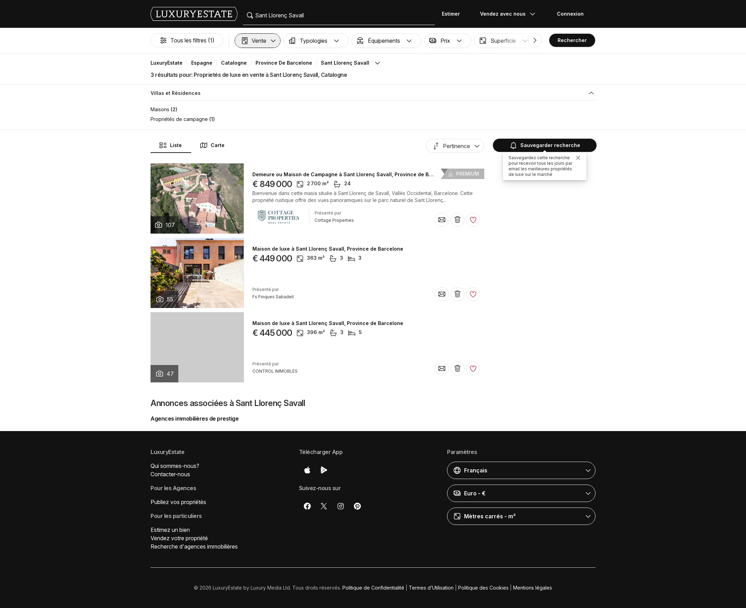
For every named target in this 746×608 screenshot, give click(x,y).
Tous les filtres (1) (186, 40)
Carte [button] (212, 145)
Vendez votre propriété (179, 538)
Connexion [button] (570, 14)
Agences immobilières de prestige (194, 418)
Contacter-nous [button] (170, 474)
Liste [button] (170, 145)
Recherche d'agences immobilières (194, 546)
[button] (257, 41)
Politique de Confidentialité (373, 588)
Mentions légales (532, 588)
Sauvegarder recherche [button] (544, 145)
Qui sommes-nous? (175, 465)
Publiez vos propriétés (178, 501)
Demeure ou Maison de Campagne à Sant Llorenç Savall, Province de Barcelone (351, 174)
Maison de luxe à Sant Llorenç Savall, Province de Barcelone (327, 249)
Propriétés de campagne (179, 119)
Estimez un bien (170, 529)
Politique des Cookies (483, 588)
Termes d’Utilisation (431, 588)
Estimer (451, 14)
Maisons (160, 109)
